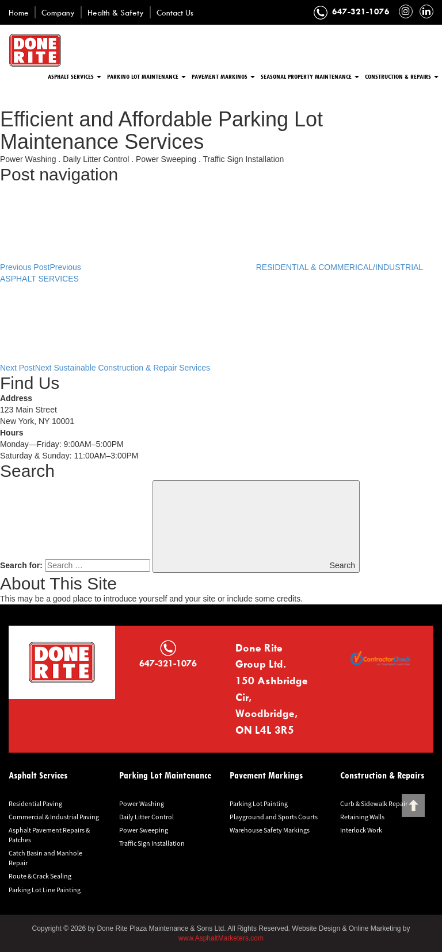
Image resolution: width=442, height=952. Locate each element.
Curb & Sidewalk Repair (373, 803)
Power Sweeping (143, 830)
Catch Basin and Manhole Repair (45, 858)
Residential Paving (35, 803)
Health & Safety (115, 12)
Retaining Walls (362, 816)
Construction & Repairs (402, 76)
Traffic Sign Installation (152, 843)
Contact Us (175, 12)
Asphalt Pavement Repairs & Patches (49, 835)
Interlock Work (361, 830)
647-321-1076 (361, 11)
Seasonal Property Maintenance (310, 76)
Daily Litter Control (146, 816)
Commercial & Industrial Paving (54, 816)
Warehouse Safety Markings (270, 830)
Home (19, 12)
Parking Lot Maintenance (146, 76)
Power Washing (141, 803)
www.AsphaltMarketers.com (221, 938)
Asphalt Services (74, 76)
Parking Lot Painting (259, 803)
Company (58, 12)
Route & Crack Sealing (40, 876)
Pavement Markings (223, 76)
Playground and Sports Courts (274, 816)
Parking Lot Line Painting (45, 889)
